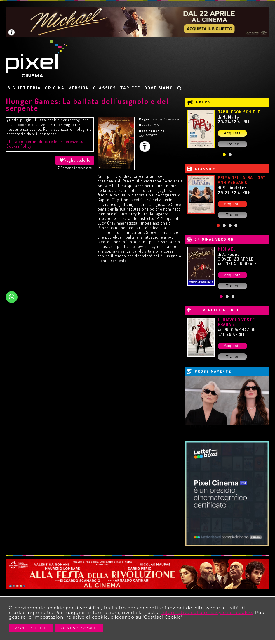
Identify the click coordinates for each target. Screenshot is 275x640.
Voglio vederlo (74, 160)
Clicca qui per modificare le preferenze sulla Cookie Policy (47, 144)
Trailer (232, 144)
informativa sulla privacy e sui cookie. (207, 612)
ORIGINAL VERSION (67, 88)
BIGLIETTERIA (24, 88)
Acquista (232, 133)
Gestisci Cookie (79, 628)
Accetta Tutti (31, 628)
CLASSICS (104, 88)
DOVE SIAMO (158, 88)
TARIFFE (130, 88)
